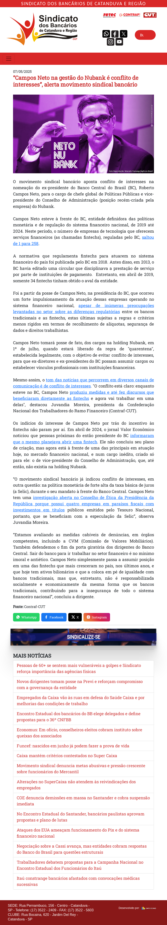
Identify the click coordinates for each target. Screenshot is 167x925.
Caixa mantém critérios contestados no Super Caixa (67, 755)
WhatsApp (26, 617)
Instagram (97, 617)
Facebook (53, 617)
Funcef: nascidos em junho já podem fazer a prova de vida (73, 745)
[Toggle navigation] (9, 58)
